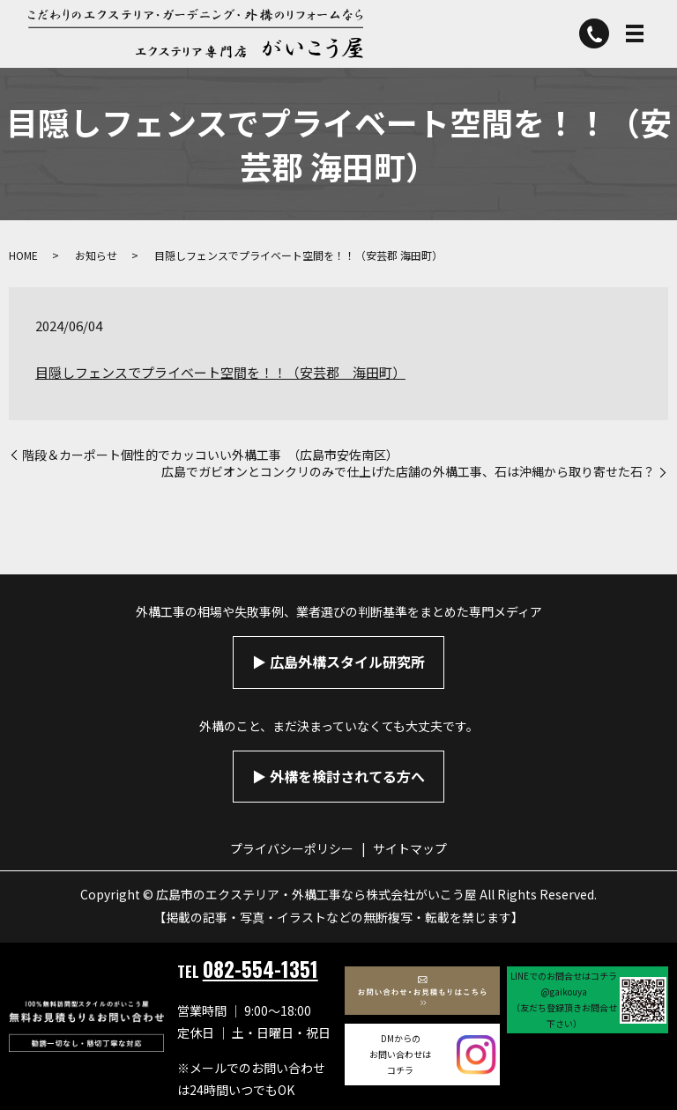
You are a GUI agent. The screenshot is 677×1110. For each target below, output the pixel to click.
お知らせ (96, 255)
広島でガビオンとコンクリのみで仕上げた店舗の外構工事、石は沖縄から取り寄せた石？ (408, 471)
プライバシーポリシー (291, 848)
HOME (23, 255)
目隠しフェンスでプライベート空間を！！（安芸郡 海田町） (220, 372)
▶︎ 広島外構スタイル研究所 (338, 661)
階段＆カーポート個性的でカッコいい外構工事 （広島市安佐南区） (210, 455)
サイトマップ (410, 848)
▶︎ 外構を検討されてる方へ (338, 776)
